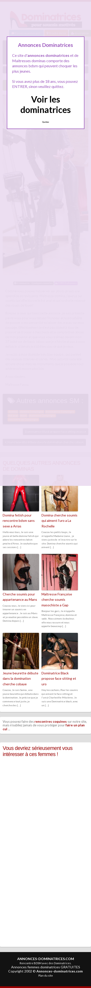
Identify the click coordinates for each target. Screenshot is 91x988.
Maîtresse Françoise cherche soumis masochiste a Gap (56, 599)
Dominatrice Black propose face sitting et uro (58, 678)
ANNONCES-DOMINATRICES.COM (45, 959)
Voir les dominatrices (45, 104)
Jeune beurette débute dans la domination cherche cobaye (20, 678)
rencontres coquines (50, 721)
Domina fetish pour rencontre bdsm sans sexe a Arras (19, 520)
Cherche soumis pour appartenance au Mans (20, 596)
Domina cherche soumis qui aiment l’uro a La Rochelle (59, 520)
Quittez (45, 122)
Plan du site (45, 975)
